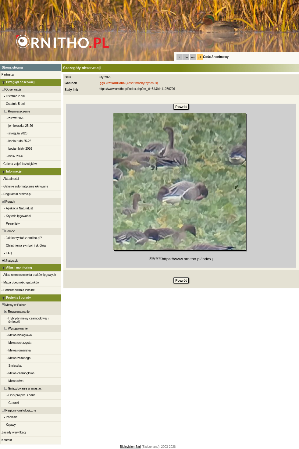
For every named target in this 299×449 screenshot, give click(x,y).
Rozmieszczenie (15, 111)
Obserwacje (11, 89)
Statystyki (9, 260)
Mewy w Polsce (13, 305)
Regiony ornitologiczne (18, 410)
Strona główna (12, 67)
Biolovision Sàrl (130, 446)
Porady (8, 201)
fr (179, 57)
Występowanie (14, 328)
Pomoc (8, 231)
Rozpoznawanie (15, 311)
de (186, 57)
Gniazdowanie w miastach (22, 388)
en (192, 57)
